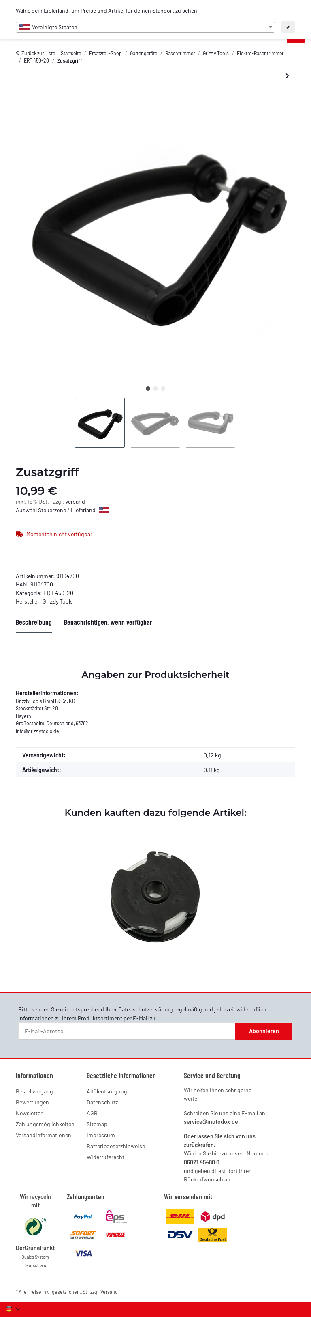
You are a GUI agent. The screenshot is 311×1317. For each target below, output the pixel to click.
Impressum (101, 1135)
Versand (75, 501)
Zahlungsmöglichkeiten (45, 1124)
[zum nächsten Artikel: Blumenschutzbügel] (287, 75)
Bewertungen (32, 1102)
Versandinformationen (43, 1135)
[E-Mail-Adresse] (127, 1031)
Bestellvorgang (34, 1091)
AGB (92, 1113)
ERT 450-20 (58, 592)
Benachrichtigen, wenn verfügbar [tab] (108, 621)
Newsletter (29, 1113)
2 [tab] (155, 388)
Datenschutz (102, 1102)
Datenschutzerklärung (145, 1009)
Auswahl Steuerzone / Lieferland (62, 510)
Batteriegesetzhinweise (116, 1145)
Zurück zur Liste (38, 53)
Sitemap (97, 1124)
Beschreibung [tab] (34, 621)
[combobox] (145, 27)
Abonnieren (264, 1031)
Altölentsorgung (107, 1091)
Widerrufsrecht (105, 1156)
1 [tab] (148, 388)
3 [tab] (163, 388)
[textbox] (145, 27)
